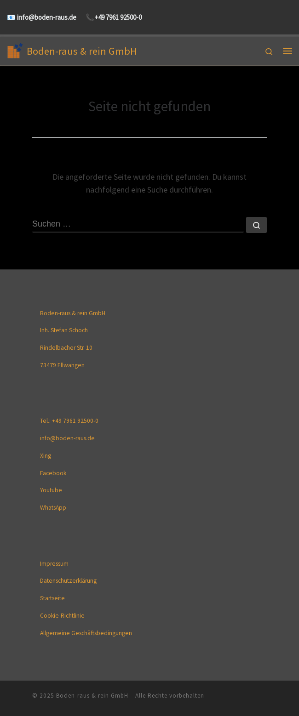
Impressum (54, 564)
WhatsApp (53, 507)
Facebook (53, 473)
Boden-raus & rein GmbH (92, 695)
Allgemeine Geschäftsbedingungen (86, 633)
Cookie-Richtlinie (62, 615)
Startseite (52, 598)
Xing (45, 456)
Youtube (51, 490)
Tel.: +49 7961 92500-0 (69, 421)
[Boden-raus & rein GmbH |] (15, 49)
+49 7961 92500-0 (118, 17)
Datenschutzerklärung (68, 581)
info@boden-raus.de (46, 17)
